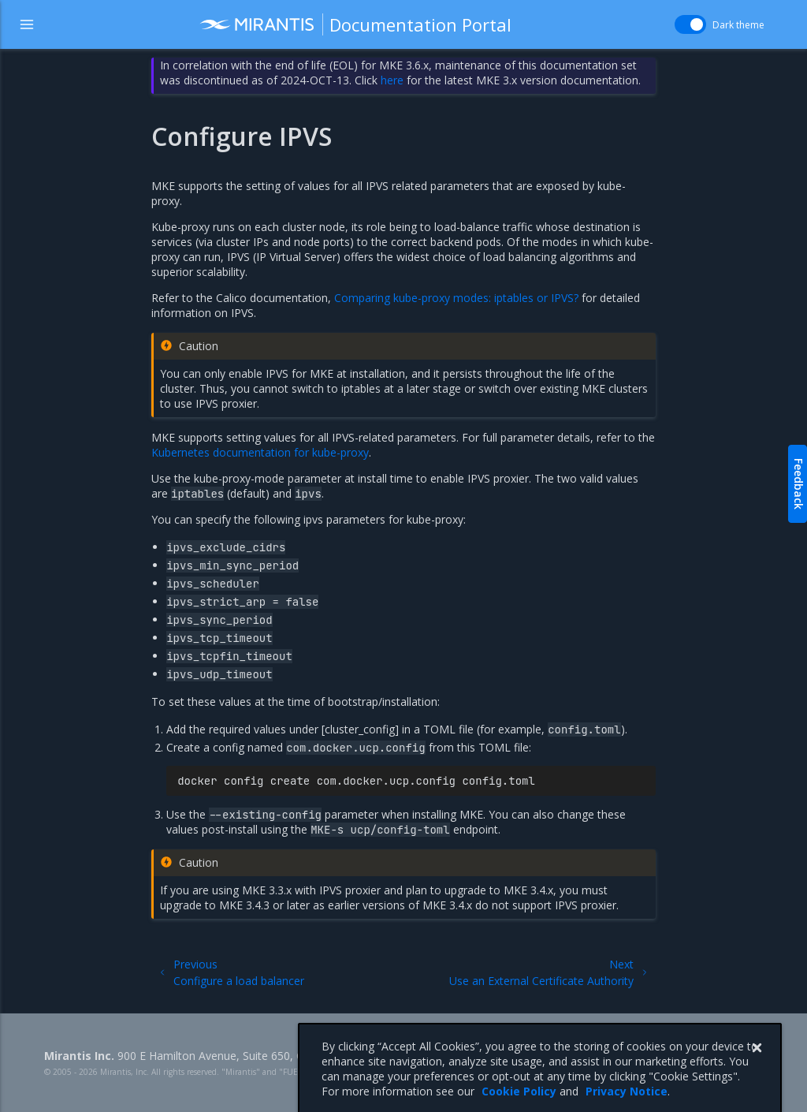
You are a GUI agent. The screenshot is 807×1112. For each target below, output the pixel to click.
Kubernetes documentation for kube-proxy (260, 452)
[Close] (756, 1065)
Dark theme (738, 25)
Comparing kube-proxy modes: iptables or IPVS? (456, 297)
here (392, 80)
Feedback (798, 483)
